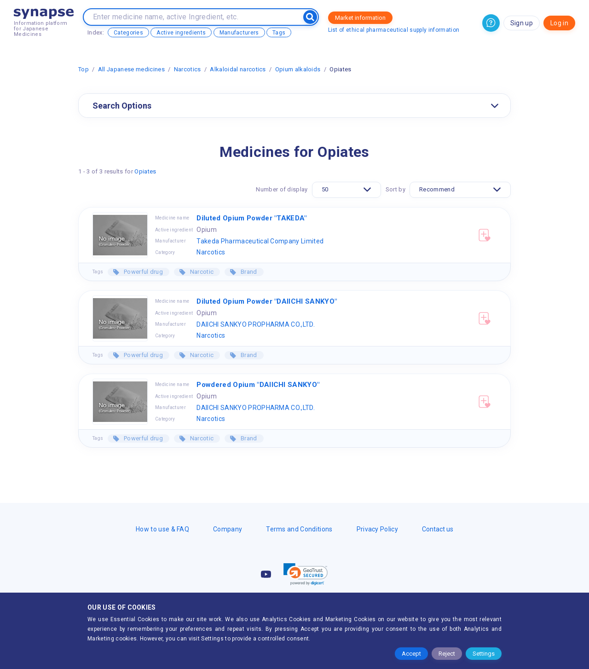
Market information (360, 17)
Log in (559, 23)
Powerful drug (142, 271)
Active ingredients (181, 32)
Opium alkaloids (298, 69)
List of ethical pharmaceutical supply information (394, 30)
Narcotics (187, 69)
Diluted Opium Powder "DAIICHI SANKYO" (266, 301)
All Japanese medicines (131, 69)
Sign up (521, 23)
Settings (484, 653)
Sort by (395, 189)
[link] (306, 574)
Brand (248, 271)
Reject (447, 653)
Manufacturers (239, 32)
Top (83, 69)
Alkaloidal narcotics (238, 69)
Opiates (145, 171)
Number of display (281, 189)
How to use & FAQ (162, 529)
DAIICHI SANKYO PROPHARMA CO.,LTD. (255, 324)
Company (227, 529)
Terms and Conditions (299, 529)
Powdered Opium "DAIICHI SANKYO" (257, 385)
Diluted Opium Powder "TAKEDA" (251, 218)
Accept (411, 653)
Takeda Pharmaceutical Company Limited (259, 241)
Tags (278, 32)
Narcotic (201, 271)
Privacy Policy (377, 529)
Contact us (437, 529)
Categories (128, 32)
